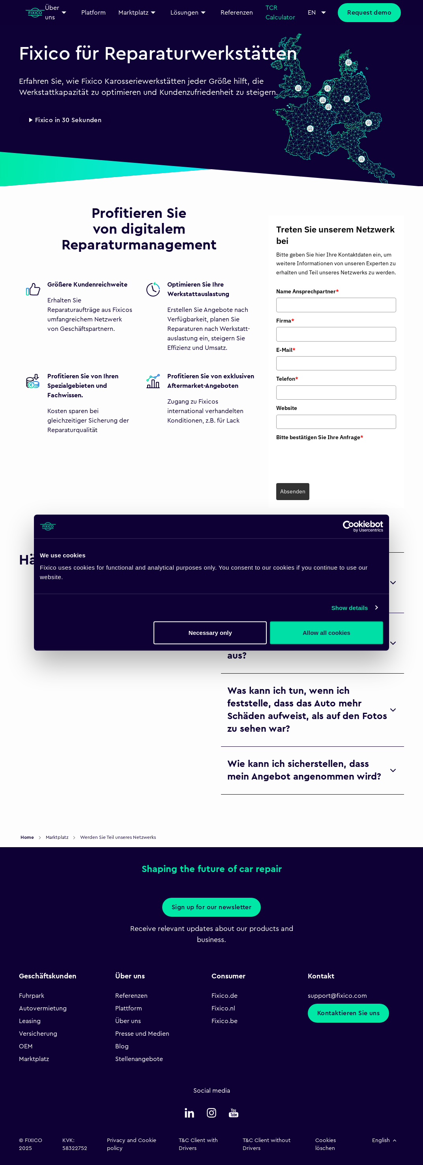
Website (286, 408)
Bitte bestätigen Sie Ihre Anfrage (319, 437)
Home (28, 837)
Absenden (292, 491)
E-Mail (286, 349)
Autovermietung (43, 1008)
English (385, 1140)
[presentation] (336, 459)
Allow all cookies (326, 632)
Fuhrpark (31, 996)
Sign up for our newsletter (211, 907)
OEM (26, 1046)
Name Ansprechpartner (307, 291)
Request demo (369, 12)
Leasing (30, 1021)
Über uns (128, 1021)
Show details (349, 607)
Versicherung (38, 1034)
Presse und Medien (142, 1034)
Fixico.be (225, 1021)
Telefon (287, 378)
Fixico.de (225, 996)
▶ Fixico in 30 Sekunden (64, 120)
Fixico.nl (223, 1008)
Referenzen (131, 996)
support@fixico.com (337, 996)
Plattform (128, 1008)
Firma (285, 320)
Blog (122, 1046)
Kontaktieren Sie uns (348, 1013)
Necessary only (210, 632)
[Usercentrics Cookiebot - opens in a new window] (348, 526)
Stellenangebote (139, 1059)
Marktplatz (34, 1059)
